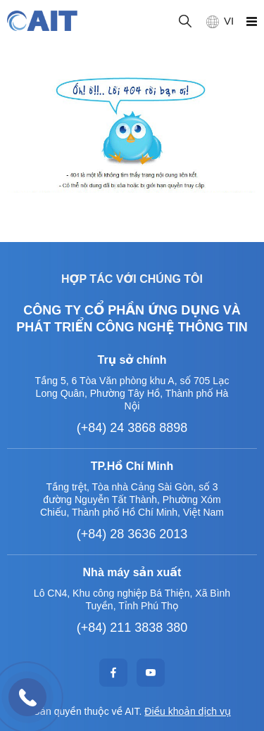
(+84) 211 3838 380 (132, 628)
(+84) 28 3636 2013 (132, 534)
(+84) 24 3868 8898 (132, 428)
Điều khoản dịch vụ (187, 711)
